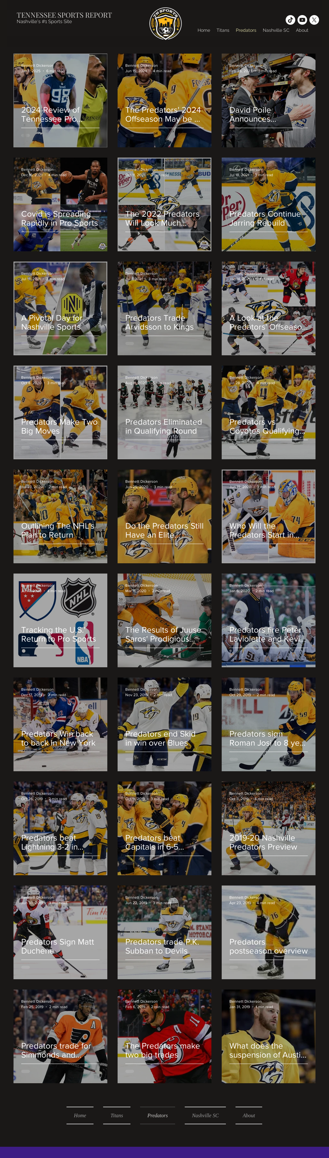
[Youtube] (302, 20)
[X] (314, 20)
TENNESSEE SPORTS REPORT (64, 15)
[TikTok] (290, 20)
